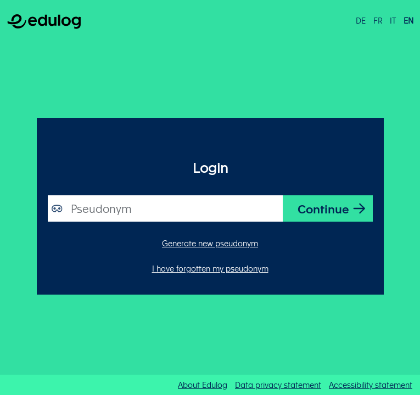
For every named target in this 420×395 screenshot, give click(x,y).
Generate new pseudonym (210, 243)
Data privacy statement (278, 385)
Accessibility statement (370, 385)
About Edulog (202, 385)
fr (378, 20)
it (393, 20)
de (361, 20)
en (408, 20)
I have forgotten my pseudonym (210, 268)
